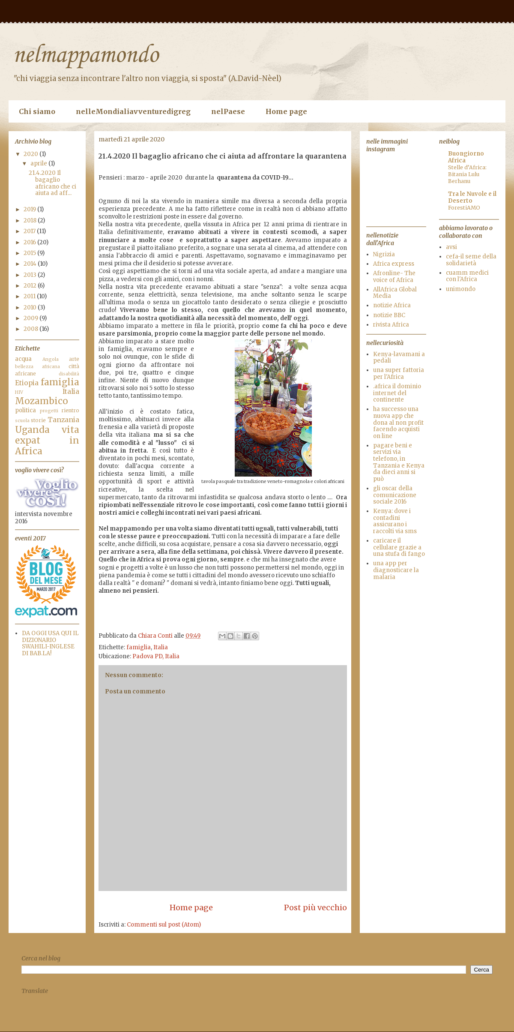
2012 (31, 285)
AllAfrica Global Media (395, 293)
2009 (31, 318)
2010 (31, 307)
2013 (31, 275)
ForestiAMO (464, 207)
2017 (30, 231)
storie (38, 420)
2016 (30, 242)
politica (25, 410)
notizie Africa (392, 305)
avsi (451, 247)
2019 (30, 209)
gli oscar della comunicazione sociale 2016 (394, 495)
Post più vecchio (315, 907)
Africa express (393, 263)
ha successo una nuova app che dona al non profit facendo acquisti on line (398, 422)
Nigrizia (384, 254)
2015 (30, 253)
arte (74, 359)
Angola (50, 359)
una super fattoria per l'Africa (398, 373)
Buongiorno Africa (466, 157)
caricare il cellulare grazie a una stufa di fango (399, 547)
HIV (19, 392)
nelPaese (228, 111)
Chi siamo (37, 111)
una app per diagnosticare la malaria (396, 570)
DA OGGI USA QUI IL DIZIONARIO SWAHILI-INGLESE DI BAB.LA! (50, 643)
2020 (31, 154)
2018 (31, 220)
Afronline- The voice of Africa (394, 277)
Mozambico (41, 401)
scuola (22, 420)
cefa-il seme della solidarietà (471, 260)
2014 (31, 263)
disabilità (69, 374)
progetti (49, 411)
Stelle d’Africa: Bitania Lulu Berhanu (467, 174)
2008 (31, 329)
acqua (23, 359)
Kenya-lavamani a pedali (399, 358)
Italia (160, 647)
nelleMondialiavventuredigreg (133, 111)
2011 (30, 296)
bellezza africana (37, 366)
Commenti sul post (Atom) (164, 924)
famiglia (138, 647)
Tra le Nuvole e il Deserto (472, 197)
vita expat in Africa (47, 440)
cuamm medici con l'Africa (467, 276)
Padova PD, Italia (155, 656)
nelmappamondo (85, 55)
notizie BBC (389, 315)
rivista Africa (391, 324)
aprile (39, 163)
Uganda (32, 429)
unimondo (460, 289)
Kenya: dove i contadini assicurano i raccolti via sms (395, 521)
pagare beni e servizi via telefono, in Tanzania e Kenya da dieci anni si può (398, 462)
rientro (70, 410)
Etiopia (27, 383)
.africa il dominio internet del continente (397, 393)
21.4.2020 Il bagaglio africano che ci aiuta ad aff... (52, 183)
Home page (286, 111)
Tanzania (63, 420)
